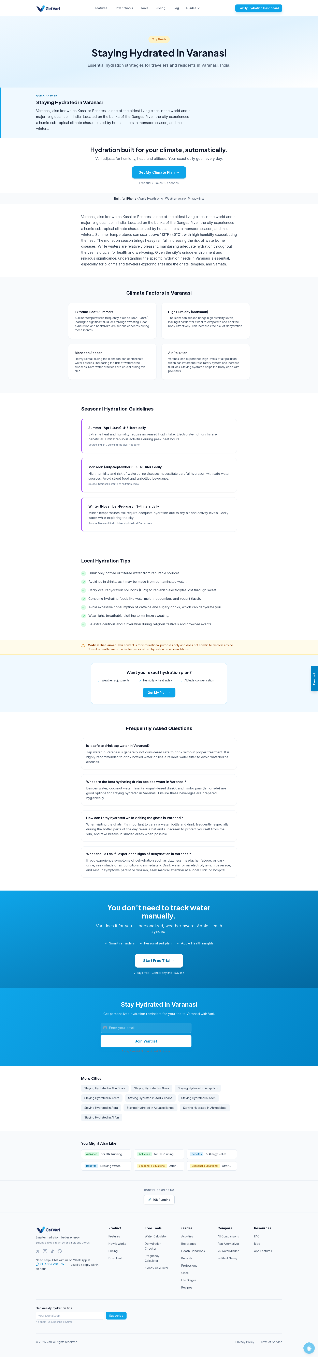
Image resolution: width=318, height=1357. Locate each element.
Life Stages (188, 1280)
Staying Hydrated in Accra (101, 1098)
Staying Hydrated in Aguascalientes (150, 1107)
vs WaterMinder (228, 1251)
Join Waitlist (146, 1041)
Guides (193, 8)
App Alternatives (229, 1243)
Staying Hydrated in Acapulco (198, 1088)
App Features (263, 1251)
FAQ (257, 1236)
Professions (189, 1265)
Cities (185, 1273)
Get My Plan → (159, 693)
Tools (144, 8)
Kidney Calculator (156, 1268)
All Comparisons (228, 1236)
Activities (187, 1236)
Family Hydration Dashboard (258, 8)
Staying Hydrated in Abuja (151, 1088)
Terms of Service (270, 1342)
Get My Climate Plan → (159, 172)
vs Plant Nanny (227, 1258)
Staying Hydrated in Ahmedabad (205, 1107)
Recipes (186, 1287)
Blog (176, 8)
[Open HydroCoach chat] (309, 1348)
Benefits (186, 1258)
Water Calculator (156, 1236)
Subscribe (116, 1315)
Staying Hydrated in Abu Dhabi (104, 1088)
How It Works (124, 8)
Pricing (160, 8)
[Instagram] (45, 1251)
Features (101, 8)
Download (115, 1258)
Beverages (188, 1243)
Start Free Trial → (159, 960)
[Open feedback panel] (314, 678)
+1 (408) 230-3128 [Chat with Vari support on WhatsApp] (51, 1264)
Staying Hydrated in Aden (198, 1098)
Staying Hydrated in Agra (101, 1107)
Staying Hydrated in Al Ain (101, 1117)
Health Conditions (193, 1251)
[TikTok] (52, 1251)
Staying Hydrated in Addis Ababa (150, 1098)
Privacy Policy (244, 1342)
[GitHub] (60, 1251)
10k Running (159, 1200)
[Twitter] (38, 1251)
